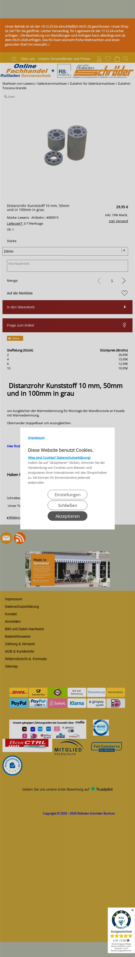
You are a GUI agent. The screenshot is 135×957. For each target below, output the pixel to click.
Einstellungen (68, 494)
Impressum (36, 437)
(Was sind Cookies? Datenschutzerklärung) (59, 457)
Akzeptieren (67, 516)
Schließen (67, 505)
